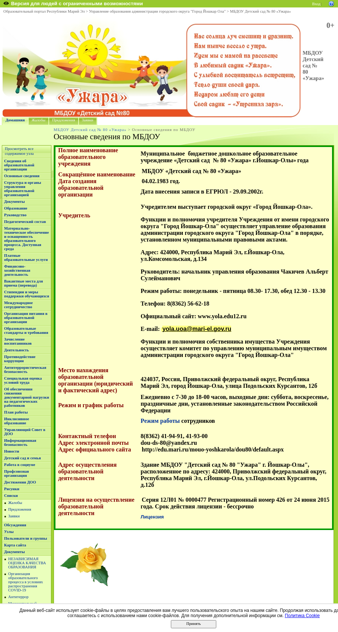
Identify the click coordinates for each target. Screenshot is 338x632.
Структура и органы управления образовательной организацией (22, 189)
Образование (15, 208)
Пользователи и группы (25, 538)
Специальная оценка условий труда (23, 380)
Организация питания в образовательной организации (25, 318)
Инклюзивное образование (16, 421)
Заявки (87, 120)
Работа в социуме (19, 465)
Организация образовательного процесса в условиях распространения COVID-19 (25, 582)
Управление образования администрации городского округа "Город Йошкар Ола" (157, 11)
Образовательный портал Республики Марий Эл (44, 11)
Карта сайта (15, 545)
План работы (16, 412)
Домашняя (15, 120)
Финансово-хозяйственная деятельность (17, 270)
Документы (14, 202)
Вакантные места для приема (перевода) (23, 283)
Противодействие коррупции (19, 359)
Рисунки (11, 489)
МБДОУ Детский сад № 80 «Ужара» (260, 11)
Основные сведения (21, 176)
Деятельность (16, 350)
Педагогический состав (25, 222)
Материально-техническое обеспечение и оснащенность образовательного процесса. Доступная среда (26, 238)
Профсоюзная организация (16, 473)
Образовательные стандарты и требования (26, 330)
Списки (11, 496)
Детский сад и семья (22, 458)
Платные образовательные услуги (26, 257)
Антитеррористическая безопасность (25, 370)
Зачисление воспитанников (18, 341)
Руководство (15, 215)
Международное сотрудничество (18, 305)
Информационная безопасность (20, 442)
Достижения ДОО (20, 482)
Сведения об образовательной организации (19, 165)
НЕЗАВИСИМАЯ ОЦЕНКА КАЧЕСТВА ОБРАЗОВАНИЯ (27, 563)
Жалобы (38, 120)
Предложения (63, 120)
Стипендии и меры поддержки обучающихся (26, 294)
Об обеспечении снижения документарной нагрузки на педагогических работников (26, 397)
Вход (316, 4)
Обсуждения (15, 525)
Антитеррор (18, 597)
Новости (11, 451)
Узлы (9, 532)
